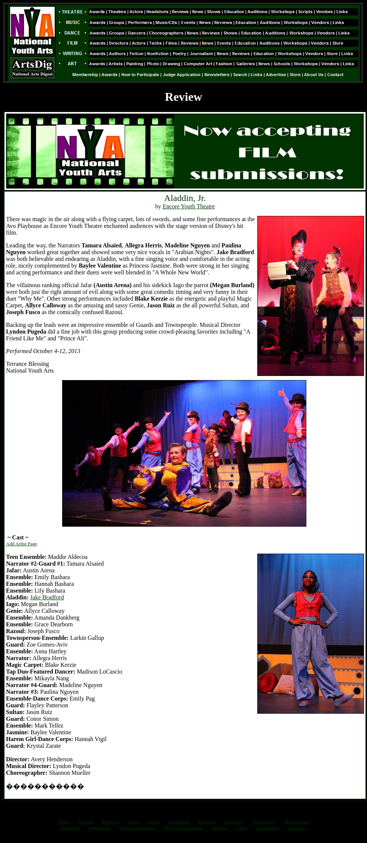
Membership (296, 822)
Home (64, 822)
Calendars (233, 822)
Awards (85, 822)
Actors (153, 822)
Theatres (206, 822)
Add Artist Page (21, 544)
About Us (297, 828)
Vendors (220, 828)
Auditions (70, 828)
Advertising (267, 828)
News (133, 822)
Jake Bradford (47, 597)
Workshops (99, 828)
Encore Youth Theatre (189, 206)
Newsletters (264, 822)
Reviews (110, 822)
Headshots (179, 822)
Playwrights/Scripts (183, 828)
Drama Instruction (137, 828)
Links (242, 828)
